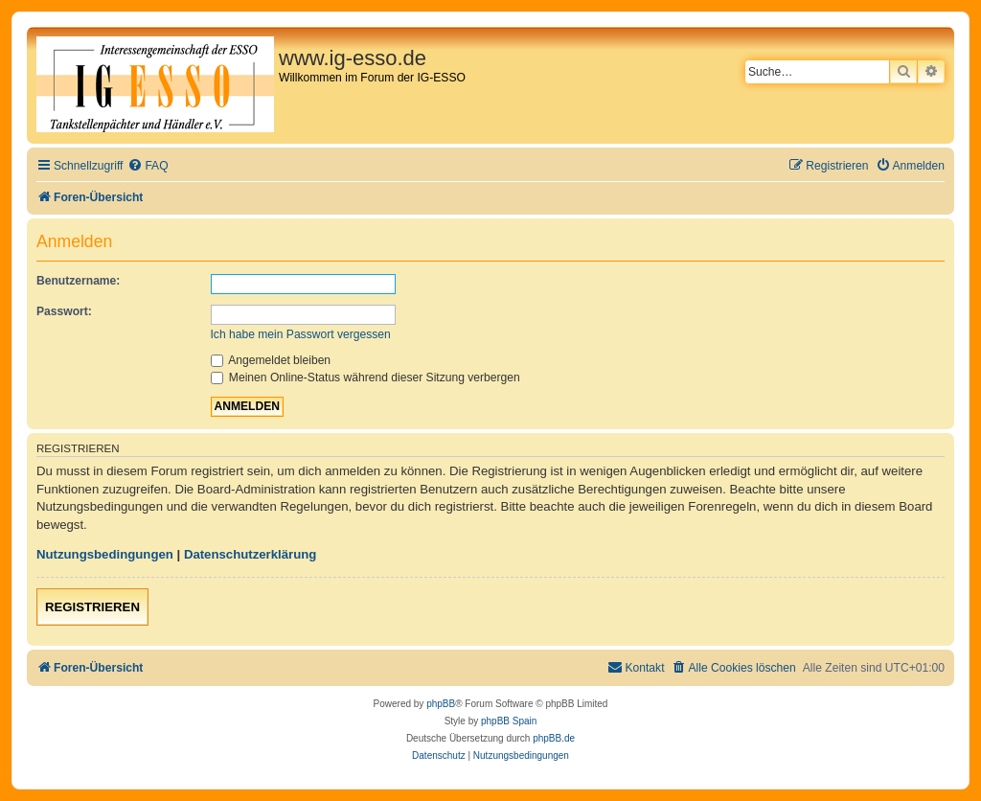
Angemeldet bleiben (271, 360)
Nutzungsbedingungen (104, 554)
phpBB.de (554, 738)
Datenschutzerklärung (250, 554)
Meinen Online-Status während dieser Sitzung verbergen (365, 377)
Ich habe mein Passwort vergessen (301, 334)
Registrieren (92, 607)
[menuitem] (147, 166)
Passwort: (64, 311)
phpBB (440, 703)
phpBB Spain (508, 721)
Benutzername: (78, 280)
